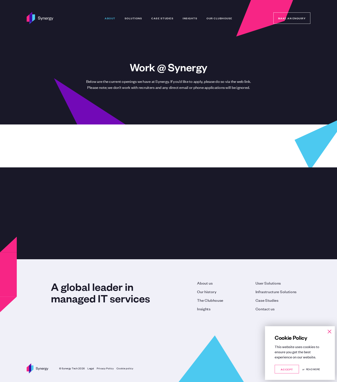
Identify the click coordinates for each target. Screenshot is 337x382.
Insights (190, 18)
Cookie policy (124, 368)
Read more (313, 369)
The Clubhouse (210, 300)
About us (205, 283)
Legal (90, 368)
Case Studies (162, 18)
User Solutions (268, 283)
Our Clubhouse (219, 18)
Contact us (265, 308)
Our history (206, 291)
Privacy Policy (105, 368)
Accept (287, 369)
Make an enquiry (292, 18)
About (110, 18)
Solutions (133, 18)
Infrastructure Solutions (276, 291)
